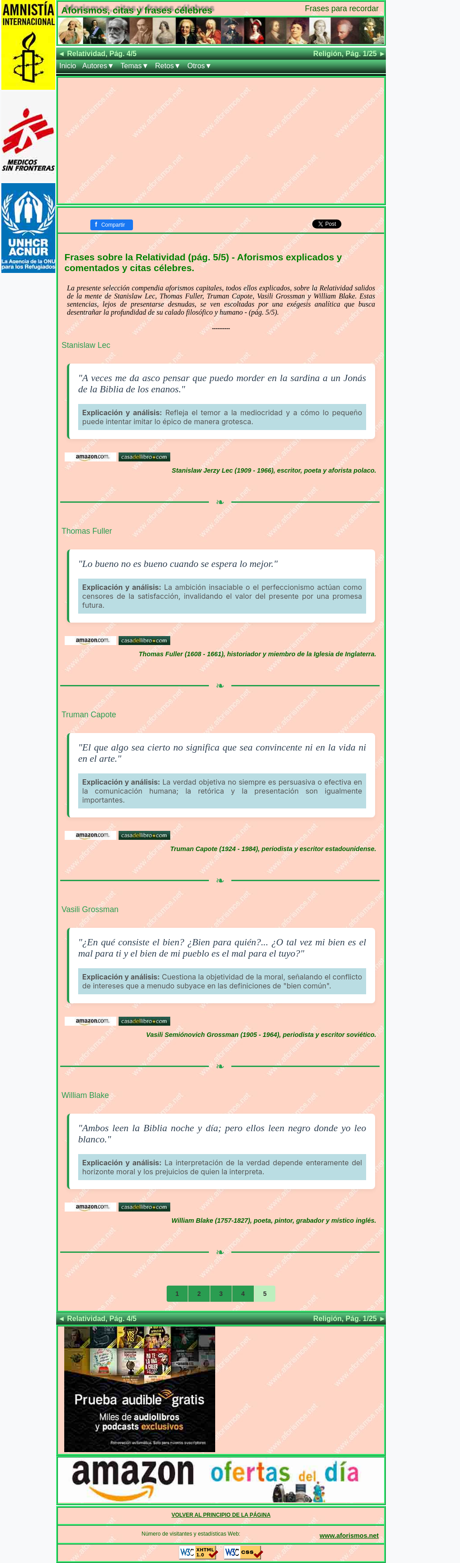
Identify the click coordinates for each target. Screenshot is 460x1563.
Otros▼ (199, 66)
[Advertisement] (221, 140)
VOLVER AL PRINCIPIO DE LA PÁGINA (221, 1515)
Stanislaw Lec (86, 345)
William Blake (85, 1095)
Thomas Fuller (87, 531)
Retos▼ (168, 66)
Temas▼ (134, 66)
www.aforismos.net (349, 1535)
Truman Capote (89, 714)
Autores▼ (98, 66)
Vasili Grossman (90, 909)
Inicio (67, 66)
